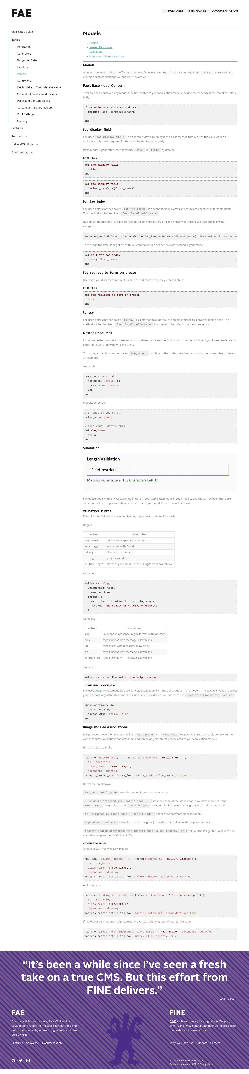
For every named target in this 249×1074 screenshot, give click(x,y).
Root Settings (25, 114)
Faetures (175, 11)
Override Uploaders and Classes (37, 94)
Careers (215, 1048)
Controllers (24, 80)
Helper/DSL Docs (22, 144)
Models (21, 74)
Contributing (20, 152)
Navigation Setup (27, 60)
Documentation (224, 11)
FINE (173, 1026)
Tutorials (17, 136)
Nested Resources (100, 47)
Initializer (22, 67)
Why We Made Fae (181, 1048)
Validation (95, 52)
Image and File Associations (106, 56)
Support (202, 1048)
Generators (24, 54)
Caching (22, 121)
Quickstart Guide (22, 32)
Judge (99, 693)
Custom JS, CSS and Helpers (35, 107)
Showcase (197, 11)
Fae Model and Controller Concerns (39, 87)
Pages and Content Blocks (33, 101)
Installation (24, 47)
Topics (16, 40)
